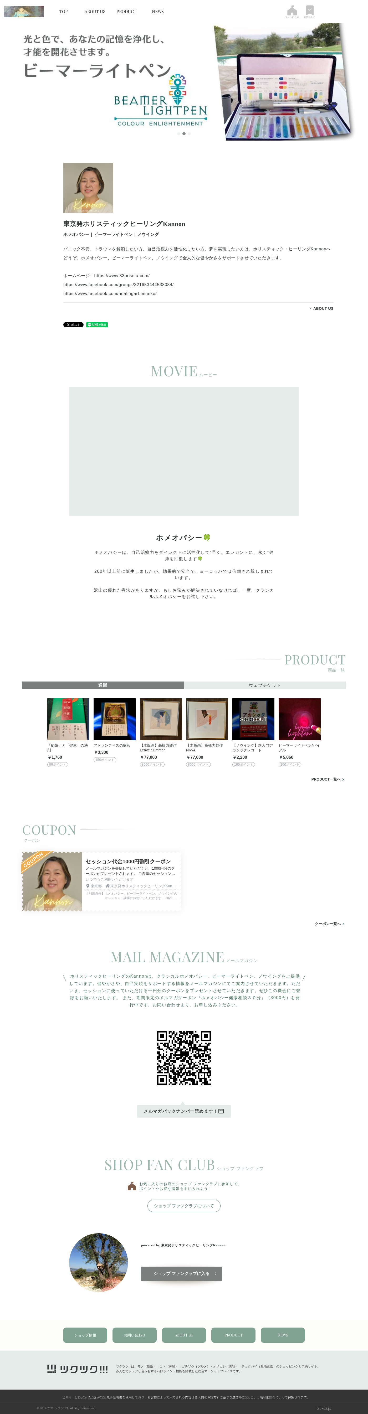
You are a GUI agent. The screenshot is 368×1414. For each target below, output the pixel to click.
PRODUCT (126, 11)
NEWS (158, 11)
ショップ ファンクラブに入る (182, 1274)
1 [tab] (178, 134)
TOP (63, 11)
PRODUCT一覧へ (326, 779)
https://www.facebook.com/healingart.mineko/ (110, 293)
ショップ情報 (85, 1335)
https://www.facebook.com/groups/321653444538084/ (118, 284)
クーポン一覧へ (328, 924)
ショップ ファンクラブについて (184, 1206)
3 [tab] (189, 134)
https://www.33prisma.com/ (122, 275)
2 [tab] (184, 134)
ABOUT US (95, 11)
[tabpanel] (184, 82)
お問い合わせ (135, 1335)
